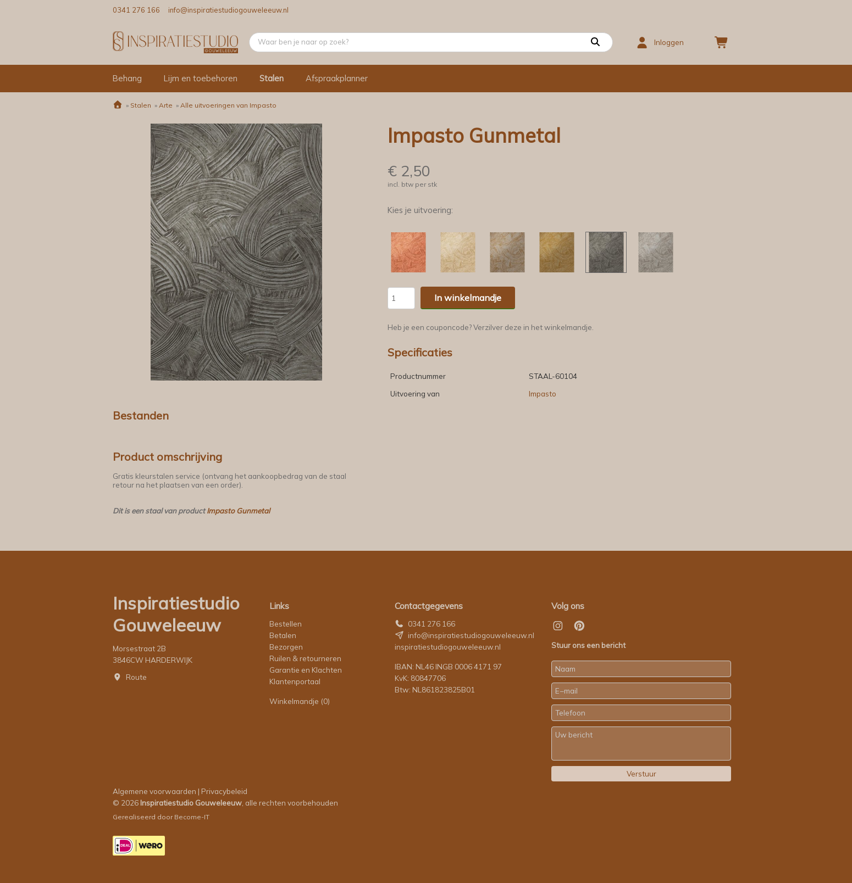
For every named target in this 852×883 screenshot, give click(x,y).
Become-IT (191, 817)
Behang (127, 78)
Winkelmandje (299, 701)
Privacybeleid (224, 791)
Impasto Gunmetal (238, 510)
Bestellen (285, 623)
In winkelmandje (467, 297)
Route (136, 677)
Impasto (542, 393)
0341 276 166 (136, 9)
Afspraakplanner (337, 78)
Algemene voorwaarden (154, 791)
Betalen (282, 635)
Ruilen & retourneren (305, 658)
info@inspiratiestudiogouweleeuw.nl (228, 9)
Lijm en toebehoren (200, 78)
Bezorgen (286, 646)
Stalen (271, 78)
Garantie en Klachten (306, 670)
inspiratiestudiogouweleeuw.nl (448, 646)
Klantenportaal (294, 681)
